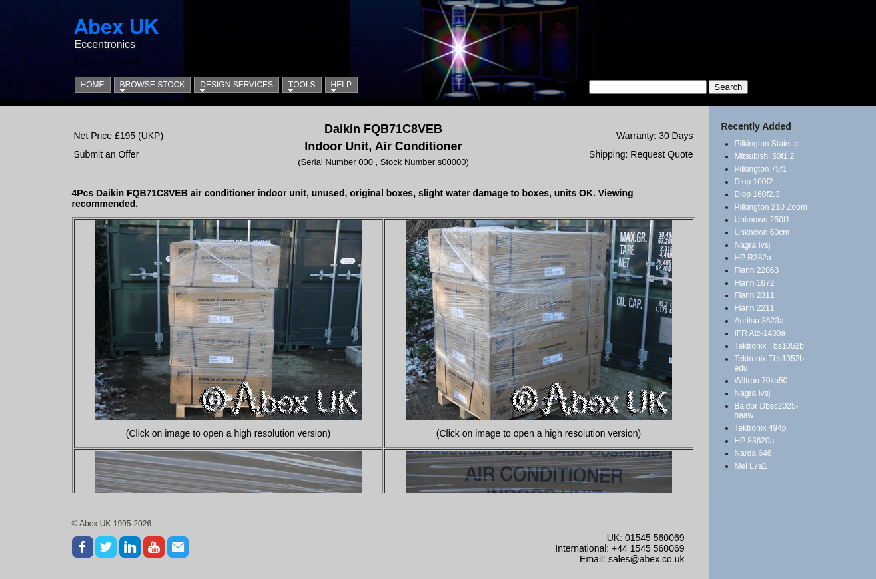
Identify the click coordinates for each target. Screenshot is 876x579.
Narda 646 (753, 453)
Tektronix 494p (761, 428)
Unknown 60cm (762, 232)
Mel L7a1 (751, 466)
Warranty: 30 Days (654, 135)
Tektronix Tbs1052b (770, 346)
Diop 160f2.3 (757, 194)
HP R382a (753, 257)
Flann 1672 (755, 283)
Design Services (236, 84)
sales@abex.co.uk (646, 559)
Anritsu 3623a (759, 320)
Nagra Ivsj (753, 245)
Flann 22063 (757, 270)
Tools (301, 84)
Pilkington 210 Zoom (771, 207)
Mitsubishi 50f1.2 (765, 156)
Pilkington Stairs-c (767, 143)
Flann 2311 (755, 295)
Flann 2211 (755, 308)
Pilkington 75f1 (761, 169)
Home (93, 84)
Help (341, 84)
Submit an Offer (106, 154)
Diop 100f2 (754, 181)
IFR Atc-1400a (760, 333)
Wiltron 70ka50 (761, 380)
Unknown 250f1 (762, 219)
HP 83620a (755, 440)
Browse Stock (152, 84)
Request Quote (661, 154)
